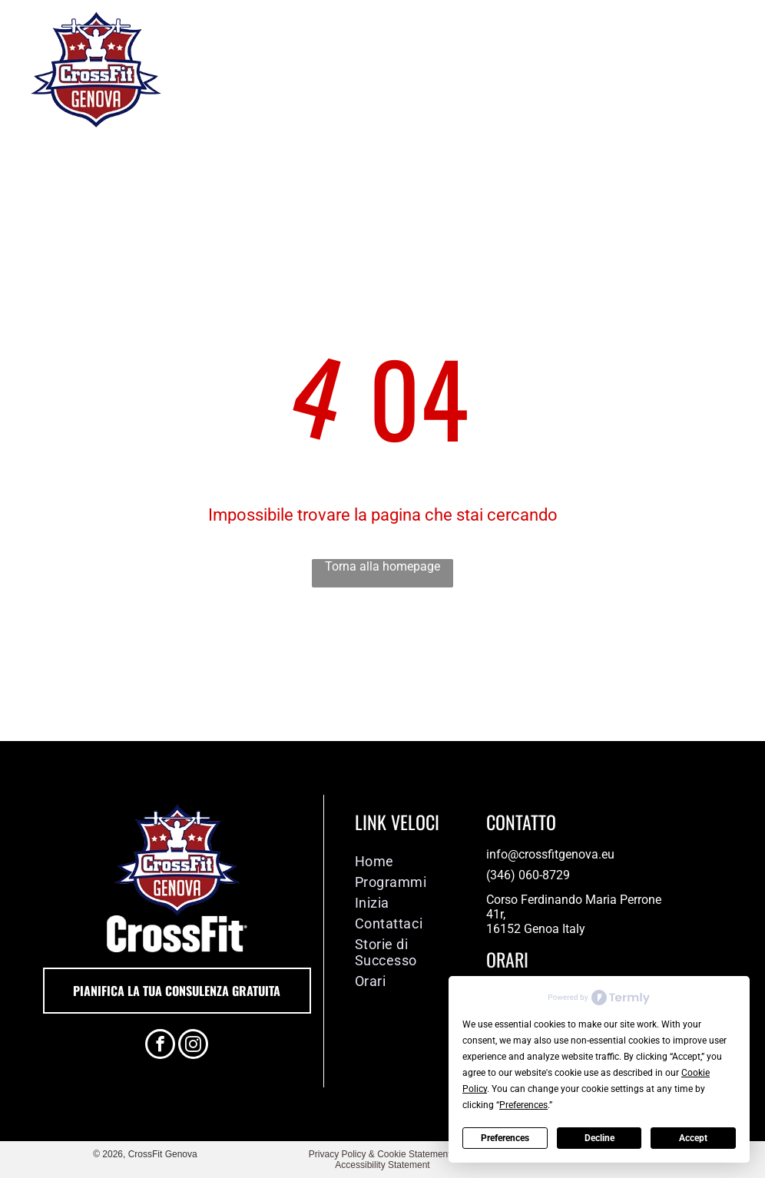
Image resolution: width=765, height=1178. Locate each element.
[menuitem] (409, 861)
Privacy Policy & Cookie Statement (380, 1154)
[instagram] (193, 1046)
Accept (693, 1138)
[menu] (731, 69)
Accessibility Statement (382, 1165)
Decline (599, 1138)
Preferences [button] (523, 1105)
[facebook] (160, 1046)
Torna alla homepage (382, 566)
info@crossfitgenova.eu (550, 854)
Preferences (505, 1138)
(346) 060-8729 (528, 875)
